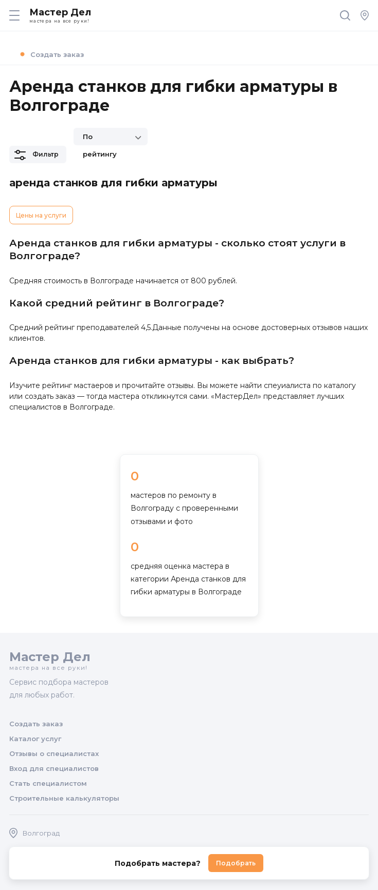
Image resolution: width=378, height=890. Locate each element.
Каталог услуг (35, 738)
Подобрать (236, 863)
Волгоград (34, 833)
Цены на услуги (41, 215)
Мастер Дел (184, 15)
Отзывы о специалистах (54, 753)
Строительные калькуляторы (64, 798)
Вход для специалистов (54, 768)
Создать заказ (50, 54)
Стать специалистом (48, 783)
